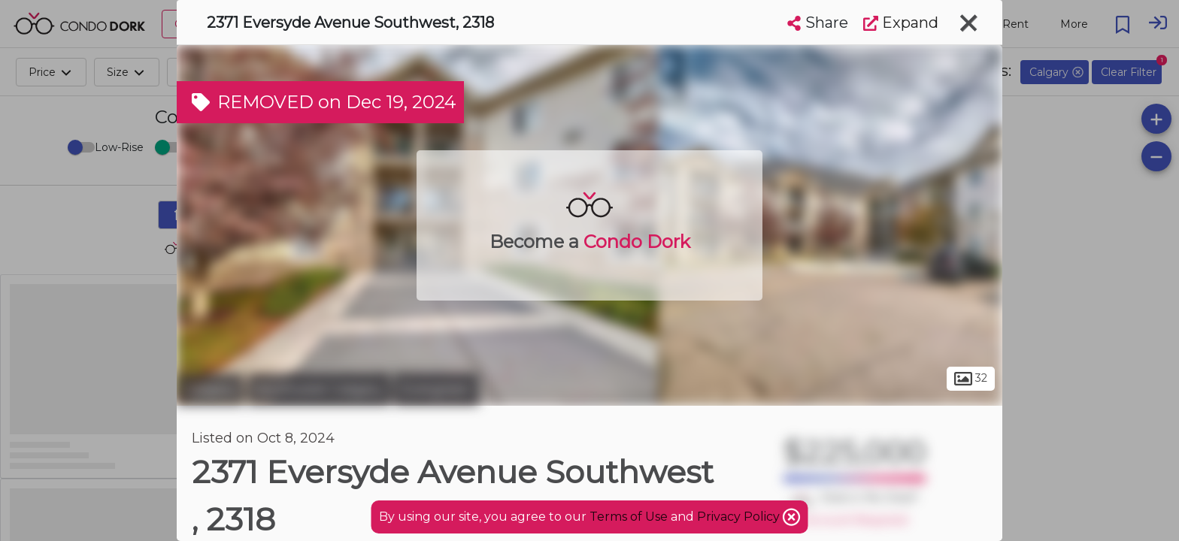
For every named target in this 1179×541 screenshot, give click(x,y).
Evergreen (436, 389)
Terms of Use (629, 516)
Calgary (210, 389)
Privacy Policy (740, 516)
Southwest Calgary (319, 389)
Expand (900, 23)
